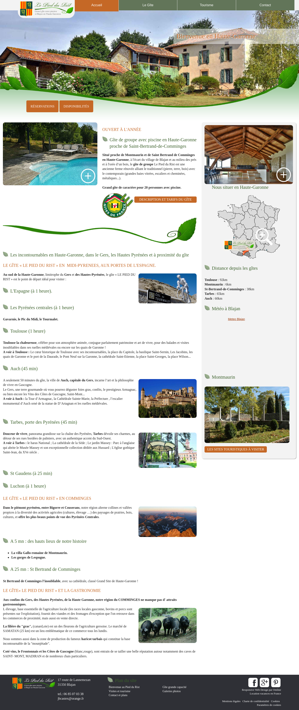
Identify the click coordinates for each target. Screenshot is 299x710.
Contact (265, 5)
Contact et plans (118, 695)
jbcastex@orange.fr (71, 698)
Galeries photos (172, 691)
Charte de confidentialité (255, 701)
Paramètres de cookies (269, 704)
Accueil (96, 5)
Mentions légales (231, 701)
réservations (42, 106)
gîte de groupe (143, 164)
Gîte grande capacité (174, 687)
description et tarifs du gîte (165, 199)
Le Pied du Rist (164, 164)
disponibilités (76, 106)
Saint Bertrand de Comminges (173, 155)
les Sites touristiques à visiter (235, 449)
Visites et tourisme (119, 691)
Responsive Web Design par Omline (261, 689)
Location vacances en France (265, 693)
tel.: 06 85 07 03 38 (70, 694)
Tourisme (206, 5)
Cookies (275, 701)
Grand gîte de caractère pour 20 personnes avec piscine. (141, 187)
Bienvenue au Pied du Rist (124, 687)
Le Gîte (147, 5)
